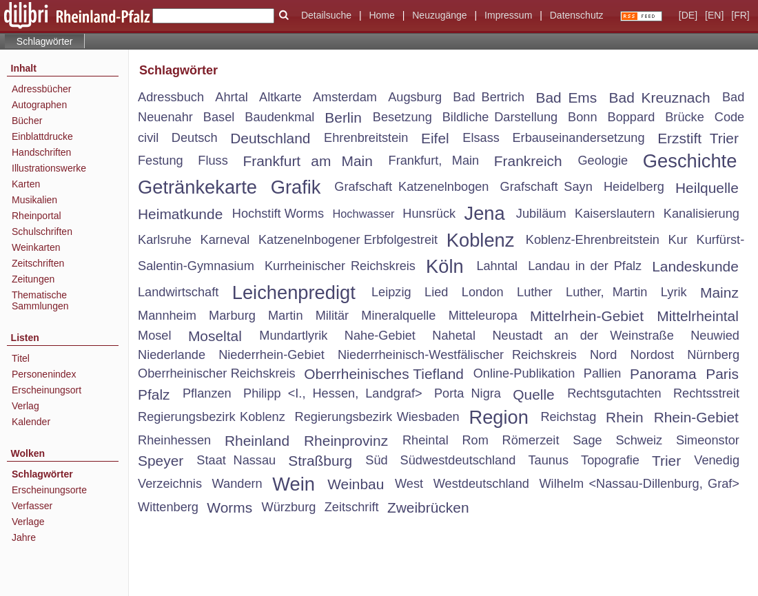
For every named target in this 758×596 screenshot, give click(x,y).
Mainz (719, 292)
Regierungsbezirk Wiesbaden (377, 417)
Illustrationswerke (49, 168)
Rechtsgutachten (614, 393)
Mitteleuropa (483, 315)
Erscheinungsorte (49, 489)
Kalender (31, 421)
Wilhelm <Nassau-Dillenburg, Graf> (639, 484)
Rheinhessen (174, 440)
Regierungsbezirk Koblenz (211, 417)
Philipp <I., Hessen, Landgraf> (332, 393)
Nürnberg (713, 355)
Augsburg (415, 97)
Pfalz (154, 394)
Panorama (663, 374)
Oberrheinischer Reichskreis (217, 373)
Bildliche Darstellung (499, 117)
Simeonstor (707, 440)
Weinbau (355, 484)
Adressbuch (171, 97)
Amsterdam (345, 97)
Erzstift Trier (698, 138)
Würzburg (289, 507)
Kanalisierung (701, 213)
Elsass (481, 138)
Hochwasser (363, 213)
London (483, 292)
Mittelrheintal (698, 316)
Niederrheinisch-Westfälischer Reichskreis (457, 355)
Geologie (602, 160)
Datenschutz (577, 15)
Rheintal (425, 440)
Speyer (160, 461)
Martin (285, 315)
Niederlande (171, 355)
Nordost (652, 355)
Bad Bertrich (488, 97)
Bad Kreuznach (659, 97)
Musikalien (34, 199)
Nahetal (453, 335)
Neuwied (714, 335)
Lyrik (674, 292)
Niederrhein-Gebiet (271, 355)
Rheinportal (36, 215)
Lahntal (497, 266)
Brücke (684, 117)
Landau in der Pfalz (585, 266)
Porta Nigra (467, 393)
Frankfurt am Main (307, 161)
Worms (229, 507)
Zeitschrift (352, 507)
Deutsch (195, 138)
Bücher (27, 120)
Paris (722, 374)
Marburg (232, 315)
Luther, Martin (606, 292)
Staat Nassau (236, 460)
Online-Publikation (524, 373)
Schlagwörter (42, 474)
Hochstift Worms (278, 213)
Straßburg (320, 461)
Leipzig (391, 292)
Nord (603, 355)
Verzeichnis (170, 484)
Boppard (631, 117)
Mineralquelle (398, 315)
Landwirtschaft (178, 292)
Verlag (25, 405)
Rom (475, 440)
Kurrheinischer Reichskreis (340, 266)
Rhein (625, 417)
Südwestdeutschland (458, 460)
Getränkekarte (197, 187)
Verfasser (32, 505)
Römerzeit (531, 440)
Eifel (435, 138)
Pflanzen (207, 393)
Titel (21, 358)
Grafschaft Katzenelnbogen (411, 187)
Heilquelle (707, 188)
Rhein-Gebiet (696, 417)
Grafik (296, 187)
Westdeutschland (481, 484)
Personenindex (44, 374)
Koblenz (481, 240)
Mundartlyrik (293, 335)
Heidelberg (634, 187)
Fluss (212, 160)
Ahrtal (231, 97)
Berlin (343, 117)
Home (381, 15)
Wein (293, 484)
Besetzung (402, 117)
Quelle (533, 394)
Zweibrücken (428, 507)
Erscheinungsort (46, 389)
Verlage (28, 521)
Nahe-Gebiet (380, 335)
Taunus (548, 460)
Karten (26, 183)
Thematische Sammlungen (40, 300)
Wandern (237, 484)
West (409, 484)
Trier (666, 461)
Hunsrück (428, 213)
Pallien (603, 373)
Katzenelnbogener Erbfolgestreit (348, 240)
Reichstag (568, 417)
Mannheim (167, 315)
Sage (587, 440)
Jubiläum (541, 213)
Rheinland (257, 441)
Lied (436, 292)
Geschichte (690, 161)
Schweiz (638, 440)
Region (499, 417)
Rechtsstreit (706, 393)
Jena (484, 213)
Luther (535, 292)
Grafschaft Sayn (546, 187)
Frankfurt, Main (434, 160)
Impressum (508, 15)
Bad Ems (566, 97)
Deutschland (270, 138)
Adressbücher (41, 88)
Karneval (225, 240)
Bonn (582, 117)
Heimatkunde (180, 214)
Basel (219, 117)
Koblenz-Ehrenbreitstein (592, 240)
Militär (332, 315)
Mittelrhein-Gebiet (587, 316)
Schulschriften (42, 231)
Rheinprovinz (346, 441)
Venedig (716, 460)
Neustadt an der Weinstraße (582, 335)
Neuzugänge (439, 15)
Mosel (155, 335)
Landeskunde (695, 266)
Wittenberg (168, 507)
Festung (160, 160)
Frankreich (528, 161)
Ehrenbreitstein (366, 138)
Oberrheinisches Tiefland (384, 374)
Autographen (39, 104)
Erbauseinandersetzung (578, 138)
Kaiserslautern (615, 213)
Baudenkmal (279, 117)
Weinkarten (36, 247)
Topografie (610, 460)
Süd (376, 460)
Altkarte (280, 97)
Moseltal (215, 336)
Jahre (24, 537)
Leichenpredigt (294, 292)
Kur (678, 240)
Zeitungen (33, 279)
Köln (445, 266)
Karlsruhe (165, 240)
